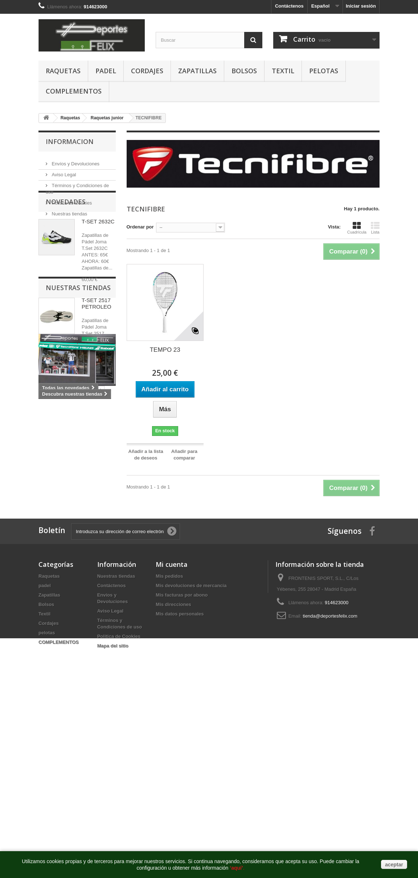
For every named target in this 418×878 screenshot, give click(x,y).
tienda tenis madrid (63, 642)
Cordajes (147, 70)
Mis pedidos (169, 746)
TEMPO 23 (165, 349)
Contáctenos (289, 6)
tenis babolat (93, 577)
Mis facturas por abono (182, 765)
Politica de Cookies (71, 200)
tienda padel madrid (64, 631)
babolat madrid (84, 588)
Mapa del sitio (112, 816)
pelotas (323, 70)
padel (105, 70)
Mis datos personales (180, 784)
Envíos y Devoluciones (74, 161)
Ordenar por (140, 227)
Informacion (70, 141)
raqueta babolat (59, 599)
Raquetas (63, 70)
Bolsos (244, 70)
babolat (50, 588)
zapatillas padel (59, 610)
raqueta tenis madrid (65, 653)
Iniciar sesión (361, 6)
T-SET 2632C (98, 258)
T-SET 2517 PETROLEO (96, 340)
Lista (375, 227)
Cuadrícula (356, 227)
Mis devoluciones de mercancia (191, 755)
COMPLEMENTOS (74, 91)
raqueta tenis (56, 620)
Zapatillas (197, 70)
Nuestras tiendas (68, 211)
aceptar (394, 864)
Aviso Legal (63, 171)
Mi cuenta (172, 734)
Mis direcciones (173, 774)
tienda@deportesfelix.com (330, 786)
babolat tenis (56, 577)
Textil (283, 70)
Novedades (66, 238)
